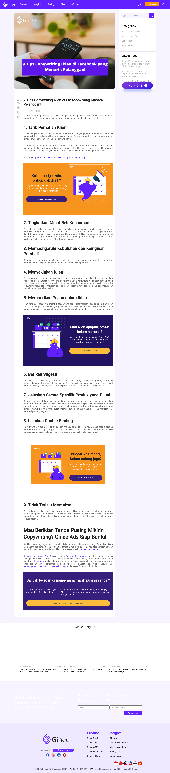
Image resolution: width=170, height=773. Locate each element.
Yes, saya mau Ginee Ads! (47, 199)
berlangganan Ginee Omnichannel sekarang (44, 566)
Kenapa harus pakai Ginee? (37, 556)
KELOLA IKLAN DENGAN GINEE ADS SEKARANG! (68, 603)
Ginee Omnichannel (89, 549)
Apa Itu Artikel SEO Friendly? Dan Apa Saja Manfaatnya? (60, 157)
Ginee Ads (38, 561)
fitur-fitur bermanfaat (75, 556)
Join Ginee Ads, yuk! (90, 350)
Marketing (86, 695)
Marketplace (87, 700)
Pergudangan (117, 700)
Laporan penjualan (119, 695)
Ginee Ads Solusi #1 (86, 477)
